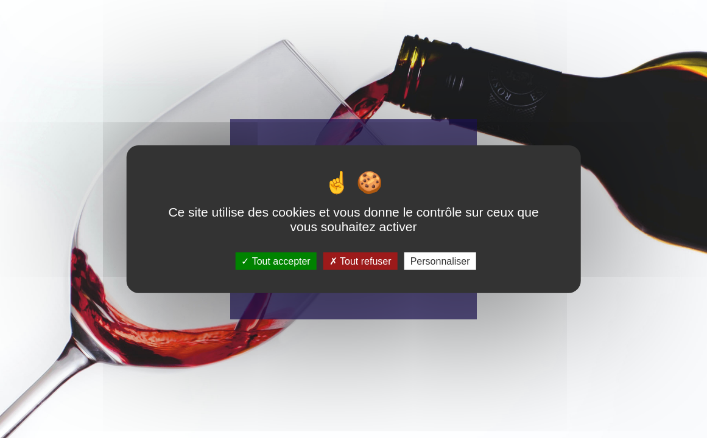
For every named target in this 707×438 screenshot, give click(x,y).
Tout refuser (360, 260)
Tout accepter (275, 260)
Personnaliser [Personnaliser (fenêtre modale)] (440, 260)
